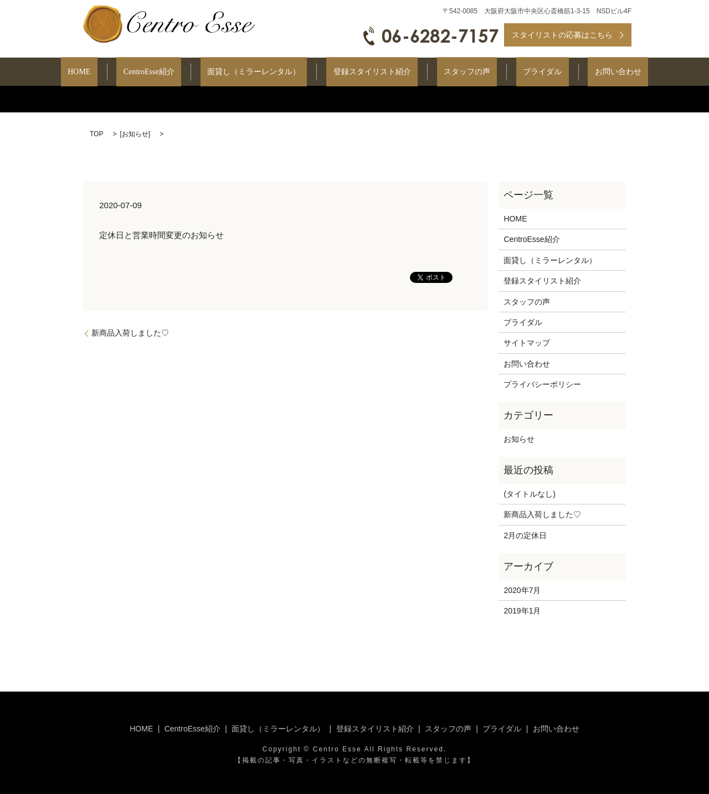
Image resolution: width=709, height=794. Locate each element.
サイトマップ (527, 342)
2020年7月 (522, 590)
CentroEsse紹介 (176, 72)
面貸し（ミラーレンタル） (267, 72)
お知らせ (135, 134)
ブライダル (515, 72)
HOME (120, 72)
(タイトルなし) (529, 493)
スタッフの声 (453, 72)
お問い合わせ (576, 72)
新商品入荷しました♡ (130, 332)
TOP (96, 134)
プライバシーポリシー (542, 384)
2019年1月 (522, 610)
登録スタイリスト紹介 (372, 72)
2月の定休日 (525, 535)
